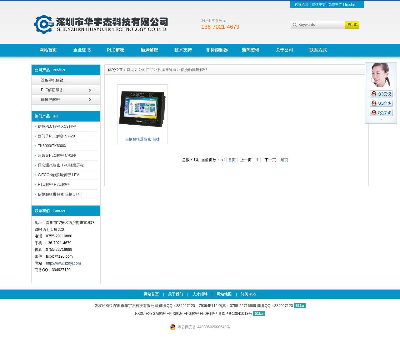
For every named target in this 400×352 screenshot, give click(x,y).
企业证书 (82, 49)
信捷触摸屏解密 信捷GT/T (59, 194)
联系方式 (318, 49)
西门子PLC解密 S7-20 (56, 136)
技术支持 (183, 49)
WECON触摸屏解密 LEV (58, 175)
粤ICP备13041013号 (235, 313)
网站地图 (224, 294)
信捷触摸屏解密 (194, 69)
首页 (130, 69)
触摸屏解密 (50, 99)
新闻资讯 (250, 49)
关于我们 (175, 294)
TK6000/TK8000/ (52, 146)
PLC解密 (115, 49)
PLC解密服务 (52, 90)
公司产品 (145, 69)
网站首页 (48, 49)
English (350, 4)
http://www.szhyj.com (63, 263)
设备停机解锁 (52, 80)
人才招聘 (200, 294)
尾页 (284, 160)
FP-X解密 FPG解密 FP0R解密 (192, 313)
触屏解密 (149, 49)
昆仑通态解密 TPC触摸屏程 (61, 165)
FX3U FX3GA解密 (150, 313)
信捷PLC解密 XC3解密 (57, 126)
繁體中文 (335, 4)
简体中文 (319, 4)
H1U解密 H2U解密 (53, 184)
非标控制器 (217, 49)
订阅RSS (248, 294)
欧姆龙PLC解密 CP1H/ (57, 155)
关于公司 (284, 49)
